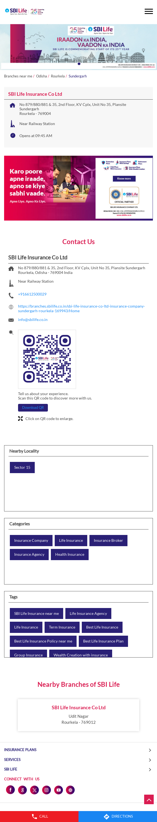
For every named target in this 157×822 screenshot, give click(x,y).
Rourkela (58, 76)
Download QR (33, 407)
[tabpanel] (78, 47)
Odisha (41, 76)
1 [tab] (78, 63)
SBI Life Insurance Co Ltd (79, 707)
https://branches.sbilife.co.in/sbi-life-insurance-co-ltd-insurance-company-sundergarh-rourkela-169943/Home (81, 308)
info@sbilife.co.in (33, 319)
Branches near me (18, 76)
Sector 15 (22, 467)
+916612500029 (32, 294)
